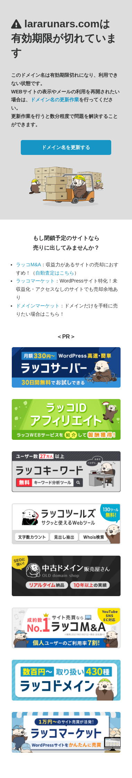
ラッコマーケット (35, 281)
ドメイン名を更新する (66, 147)
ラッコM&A (28, 264)
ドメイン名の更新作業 (54, 99)
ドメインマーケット (38, 305)
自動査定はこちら (54, 273)
